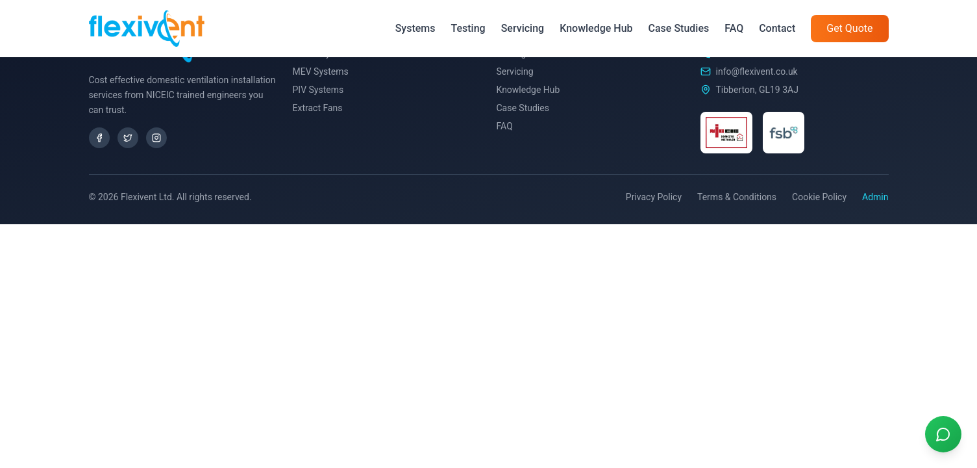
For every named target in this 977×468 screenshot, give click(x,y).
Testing (468, 28)
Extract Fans (318, 108)
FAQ (733, 28)
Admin (875, 197)
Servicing (522, 28)
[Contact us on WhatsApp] (943, 434)
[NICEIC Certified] (726, 132)
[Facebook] (99, 137)
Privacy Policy (654, 197)
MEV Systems (321, 71)
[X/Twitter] (127, 137)
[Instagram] (156, 137)
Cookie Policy (819, 197)
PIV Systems (318, 89)
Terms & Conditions (736, 197)
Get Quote (849, 28)
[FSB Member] (783, 132)
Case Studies (679, 28)
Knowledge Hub (596, 28)
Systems (415, 28)
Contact (777, 28)
